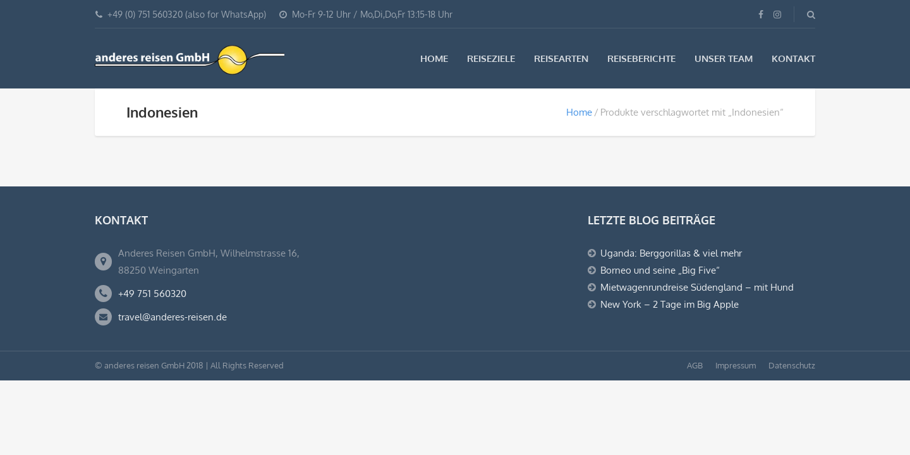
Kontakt (793, 58)
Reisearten (561, 58)
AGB (695, 365)
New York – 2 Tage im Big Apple (669, 304)
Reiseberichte (641, 58)
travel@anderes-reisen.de (172, 317)
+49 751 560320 (152, 294)
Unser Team (724, 58)
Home (434, 58)
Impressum (735, 365)
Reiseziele (491, 58)
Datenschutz (791, 365)
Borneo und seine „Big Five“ (660, 270)
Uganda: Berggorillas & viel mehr (671, 253)
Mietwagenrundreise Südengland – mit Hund (697, 287)
